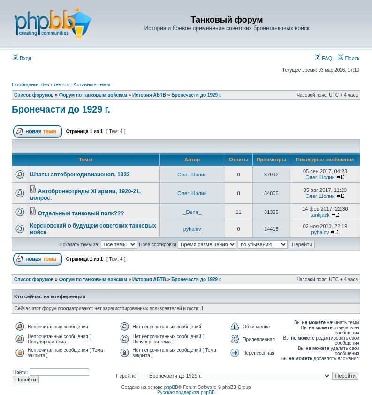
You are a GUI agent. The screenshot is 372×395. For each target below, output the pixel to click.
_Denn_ (192, 212)
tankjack (320, 215)
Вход (22, 58)
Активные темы (91, 84)
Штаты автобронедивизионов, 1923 (80, 174)
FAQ (323, 58)
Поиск (348, 58)
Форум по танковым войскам (93, 95)
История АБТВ (149, 95)
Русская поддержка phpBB (186, 392)
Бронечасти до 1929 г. (196, 95)
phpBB (171, 387)
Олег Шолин (192, 174)
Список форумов (34, 95)
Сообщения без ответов (40, 84)
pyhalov (192, 229)
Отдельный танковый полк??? (81, 213)
